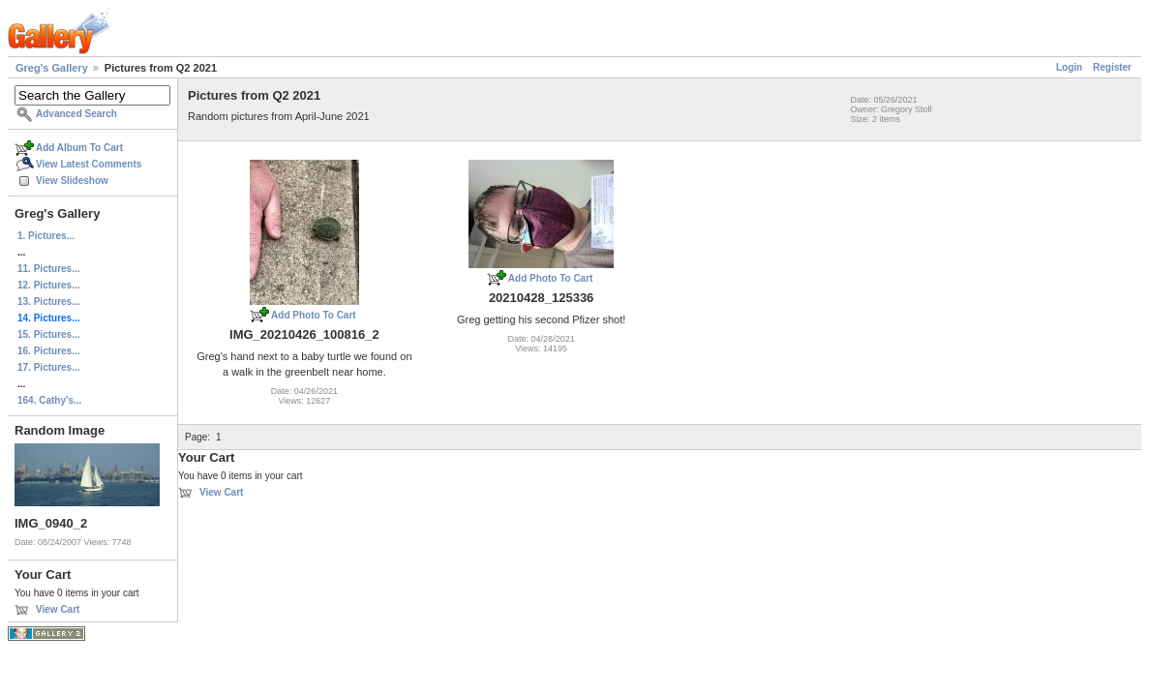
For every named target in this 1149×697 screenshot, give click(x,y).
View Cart (57, 609)
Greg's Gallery (51, 68)
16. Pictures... (48, 351)
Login (1069, 67)
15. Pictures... (48, 334)
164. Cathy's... (49, 400)
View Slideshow (72, 180)
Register (1112, 67)
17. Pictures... (48, 367)
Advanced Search (76, 113)
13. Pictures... (48, 301)
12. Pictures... (48, 285)
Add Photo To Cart (313, 315)
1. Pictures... (46, 235)
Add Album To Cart (79, 147)
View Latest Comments (88, 164)
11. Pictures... (48, 268)
